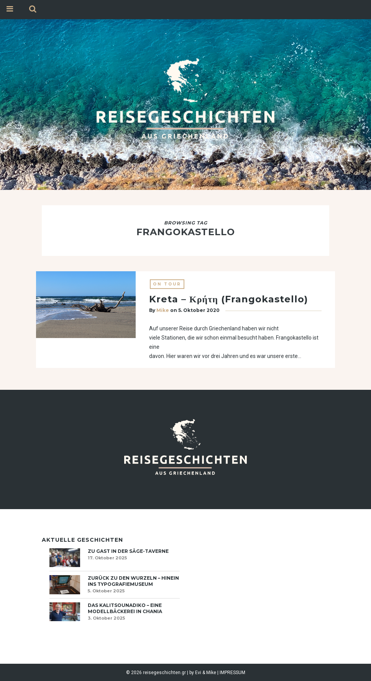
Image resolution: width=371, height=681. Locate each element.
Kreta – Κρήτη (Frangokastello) (228, 299)
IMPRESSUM (232, 672)
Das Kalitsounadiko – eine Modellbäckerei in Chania (125, 608)
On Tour (167, 284)
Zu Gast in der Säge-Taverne (128, 551)
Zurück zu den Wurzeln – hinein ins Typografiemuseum (133, 581)
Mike (162, 310)
